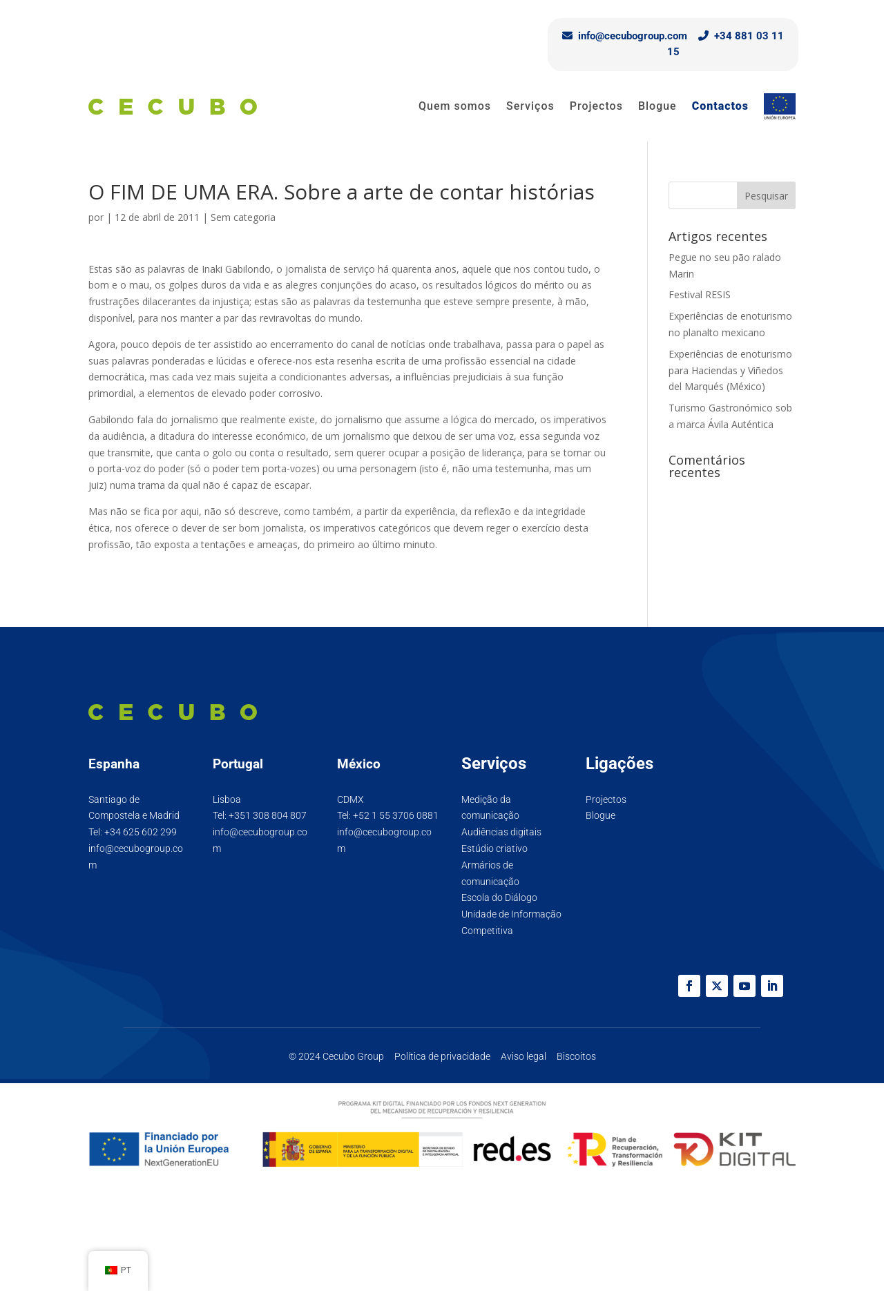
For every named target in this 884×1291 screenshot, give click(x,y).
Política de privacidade (442, 1056)
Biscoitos (576, 1056)
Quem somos (455, 106)
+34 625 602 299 (140, 831)
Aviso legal (523, 1056)
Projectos (596, 106)
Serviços (530, 106)
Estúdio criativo (494, 848)
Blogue (657, 106)
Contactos (720, 106)
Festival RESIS (700, 294)
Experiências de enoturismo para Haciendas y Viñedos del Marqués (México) (730, 370)
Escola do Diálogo (499, 897)
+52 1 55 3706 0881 (396, 815)
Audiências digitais (501, 831)
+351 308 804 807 (268, 815)
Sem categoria (243, 217)
